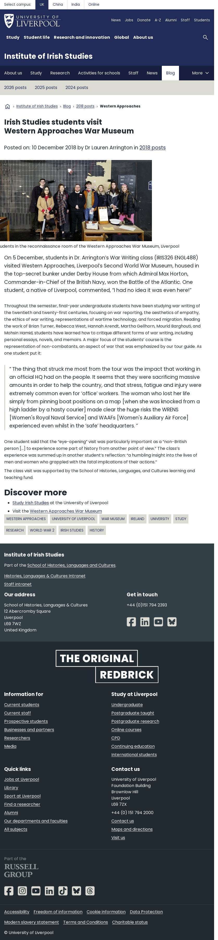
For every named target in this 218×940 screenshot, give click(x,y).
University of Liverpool (73, 518)
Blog (170, 73)
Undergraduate (127, 705)
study (180, 518)
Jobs (129, 20)
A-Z (158, 20)
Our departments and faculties (36, 821)
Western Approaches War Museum (66, 511)
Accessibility (16, 912)
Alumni (171, 20)
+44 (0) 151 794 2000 (132, 813)
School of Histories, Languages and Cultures (71, 565)
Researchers (17, 738)
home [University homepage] (7, 106)
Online (93, 4)
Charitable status (130, 922)
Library (11, 788)
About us (13, 73)
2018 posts (85, 106)
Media (10, 746)
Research (60, 73)
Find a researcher (22, 804)
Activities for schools (99, 73)
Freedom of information (58, 912)
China (58, 4)
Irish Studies (72, 530)
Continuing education (133, 746)
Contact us (122, 821)
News (116, 20)
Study (36, 73)
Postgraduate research (135, 721)
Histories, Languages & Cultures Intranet (45, 576)
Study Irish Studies (30, 503)
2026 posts (15, 88)
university (160, 518)
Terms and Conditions (85, 922)
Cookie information (106, 912)
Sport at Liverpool (22, 796)
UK (42, 4)
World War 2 (42, 530)
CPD (115, 738)
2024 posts (77, 88)
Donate (144, 20)
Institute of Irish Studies (48, 56)
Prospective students (26, 721)
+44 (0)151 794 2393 (147, 605)
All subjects (15, 829)
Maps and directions (132, 829)
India (76, 4)
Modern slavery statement (31, 922)
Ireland (137, 518)
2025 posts (46, 88)
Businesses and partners (29, 730)
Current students (21, 705)
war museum (113, 518)
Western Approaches (26, 518)
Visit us (118, 838)
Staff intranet (18, 584)
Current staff (17, 713)
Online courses (126, 730)
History (97, 530)
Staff (185, 20)
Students (202, 20)
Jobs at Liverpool (21, 779)
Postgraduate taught (132, 713)
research (15, 530)
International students (134, 755)
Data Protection (146, 912)
